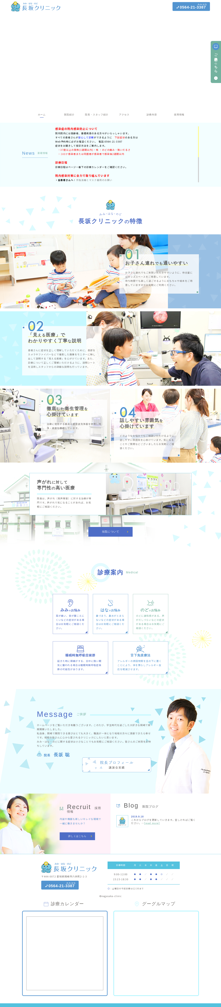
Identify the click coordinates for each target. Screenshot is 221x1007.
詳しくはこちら (77, 836)
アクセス (124, 114)
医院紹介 (69, 114)
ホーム (42, 114)
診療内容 (152, 114)
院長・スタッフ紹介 (96, 114)
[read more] (152, 823)
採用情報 (179, 114)
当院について (110, 545)
